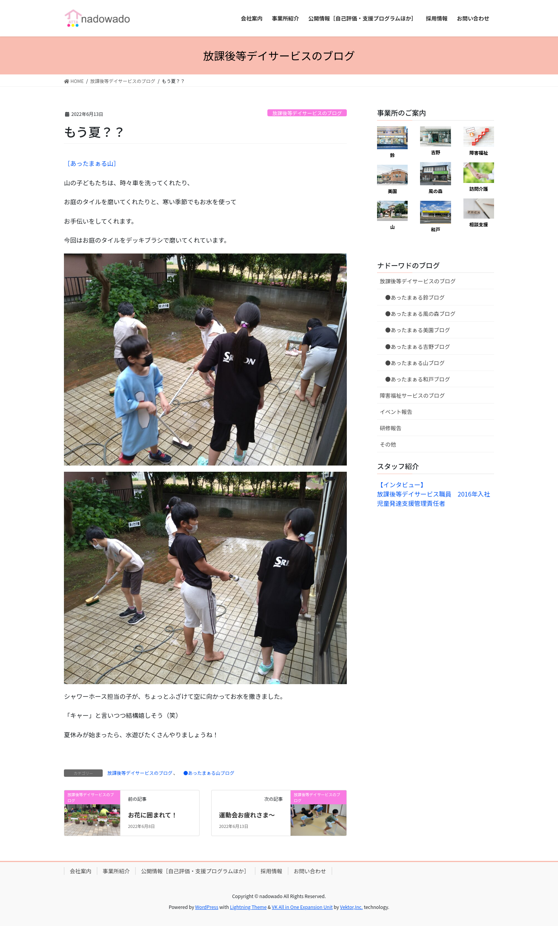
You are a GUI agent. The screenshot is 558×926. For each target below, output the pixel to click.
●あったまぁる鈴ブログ (412, 297)
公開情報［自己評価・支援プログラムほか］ (195, 871)
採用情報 (271, 871)
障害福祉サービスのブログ (412, 395)
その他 (388, 444)
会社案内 (80, 871)
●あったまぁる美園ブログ (415, 330)
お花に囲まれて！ (152, 814)
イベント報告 (396, 412)
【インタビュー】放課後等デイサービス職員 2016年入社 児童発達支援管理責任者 (436, 494)
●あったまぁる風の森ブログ (418, 313)
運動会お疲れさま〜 (247, 814)
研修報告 (390, 428)
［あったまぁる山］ (92, 163)
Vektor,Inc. (351, 907)
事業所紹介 (116, 871)
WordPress (207, 907)
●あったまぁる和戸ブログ (415, 379)
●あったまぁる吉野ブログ (415, 346)
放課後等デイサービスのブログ (307, 113)
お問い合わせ (310, 871)
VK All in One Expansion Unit (302, 907)
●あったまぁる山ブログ (206, 772)
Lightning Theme (248, 907)
